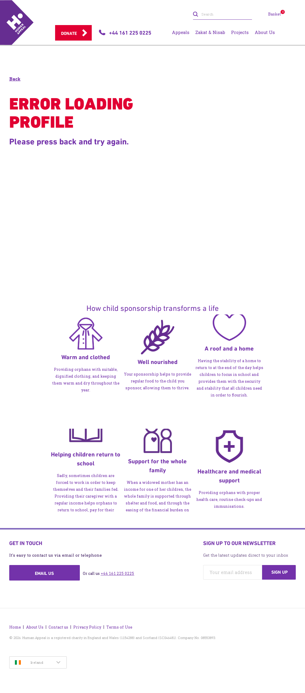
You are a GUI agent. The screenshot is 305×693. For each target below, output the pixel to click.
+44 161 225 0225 (117, 573)
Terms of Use (119, 627)
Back (15, 79)
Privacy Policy (87, 627)
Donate (69, 33)
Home (15, 627)
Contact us (58, 627)
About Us (34, 627)
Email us (44, 573)
